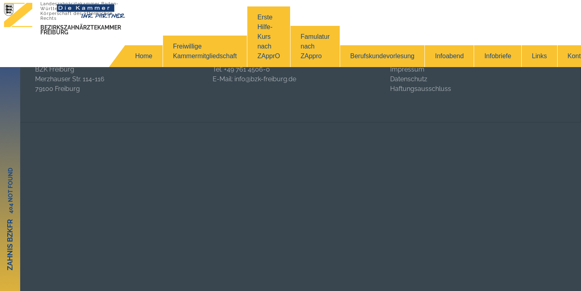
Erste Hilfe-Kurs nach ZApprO (268, 36)
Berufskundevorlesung (382, 56)
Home (144, 56)
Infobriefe (497, 56)
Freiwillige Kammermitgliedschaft (205, 51)
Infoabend (449, 56)
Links (539, 56)
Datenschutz (408, 79)
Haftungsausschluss (420, 89)
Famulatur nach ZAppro (315, 46)
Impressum (407, 69)
